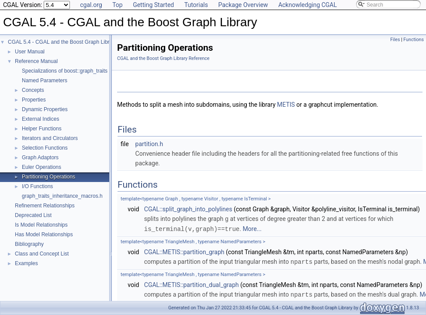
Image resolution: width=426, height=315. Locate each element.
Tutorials (196, 4)
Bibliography (29, 244)
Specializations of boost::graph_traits (64, 71)
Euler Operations (41, 167)
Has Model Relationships (44, 234)
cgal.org (91, 4)
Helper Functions (42, 129)
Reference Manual (36, 61)
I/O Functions (37, 186)
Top (117, 4)
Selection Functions (45, 148)
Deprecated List (33, 215)
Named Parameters (44, 80)
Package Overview (243, 4)
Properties (34, 100)
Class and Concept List (42, 254)
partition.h (149, 143)
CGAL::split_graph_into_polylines (188, 209)
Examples (26, 263)
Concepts (33, 90)
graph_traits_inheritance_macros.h (62, 196)
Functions (413, 39)
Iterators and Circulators (50, 138)
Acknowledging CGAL (307, 4)
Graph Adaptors (40, 157)
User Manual (30, 52)
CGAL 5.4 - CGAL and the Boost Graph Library (62, 42)
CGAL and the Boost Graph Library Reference (163, 58)
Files (395, 39)
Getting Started (153, 4)
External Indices (40, 119)
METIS (286, 104)
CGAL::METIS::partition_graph (184, 251)
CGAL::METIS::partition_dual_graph (191, 283)
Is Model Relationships (41, 225)
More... (251, 228)
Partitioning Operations (48, 177)
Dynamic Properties (45, 109)
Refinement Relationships (45, 206)
